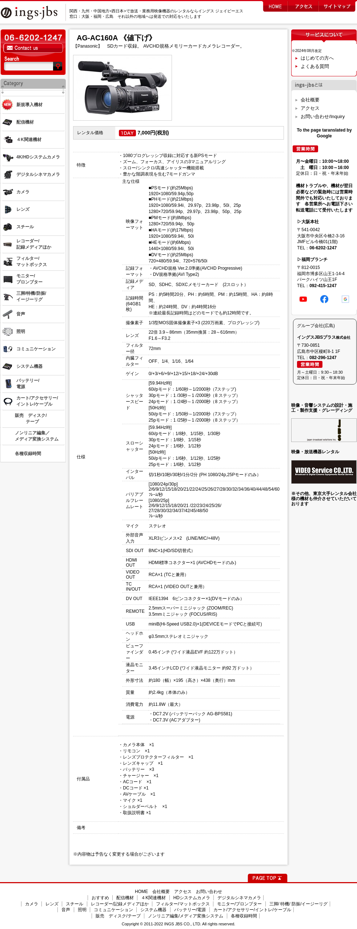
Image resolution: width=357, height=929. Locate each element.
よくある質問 (315, 66)
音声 (65, 909)
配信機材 (125, 897)
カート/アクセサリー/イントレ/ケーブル (252, 909)
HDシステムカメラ (191, 897)
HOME (141, 891)
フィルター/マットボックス (182, 903)
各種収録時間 (244, 915)
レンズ (52, 903)
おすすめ (100, 897)
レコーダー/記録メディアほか (120, 903)
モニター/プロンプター (239, 903)
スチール (74, 903)
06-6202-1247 (323, 247)
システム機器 (153, 909)
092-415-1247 (323, 285)
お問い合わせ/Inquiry (323, 116)
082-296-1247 (323, 357)
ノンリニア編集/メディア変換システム (185, 915)
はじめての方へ (317, 58)
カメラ (31, 903)
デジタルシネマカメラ (239, 897)
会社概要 (310, 99)
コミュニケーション (113, 909)
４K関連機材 (153, 897)
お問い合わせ (209, 891)
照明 (82, 909)
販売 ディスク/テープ (118, 915)
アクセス (310, 108)
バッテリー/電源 (190, 909)
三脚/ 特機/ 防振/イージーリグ (298, 903)
